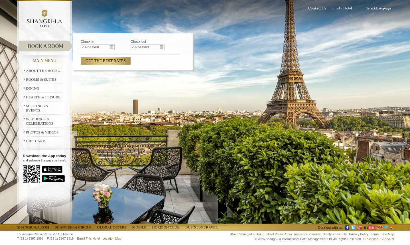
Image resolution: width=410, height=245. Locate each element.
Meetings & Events (37, 108)
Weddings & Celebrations (39, 121)
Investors (300, 234)
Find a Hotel (342, 8)
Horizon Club (166, 227)
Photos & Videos (42, 132)
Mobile (139, 227)
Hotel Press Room (279, 234)
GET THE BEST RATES (106, 61)
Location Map (111, 238)
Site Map (388, 234)
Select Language (378, 8)
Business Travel (201, 227)
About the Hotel (43, 70)
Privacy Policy (358, 234)
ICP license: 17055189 (378, 239)
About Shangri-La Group (247, 234)
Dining (32, 88)
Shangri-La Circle (73, 227)
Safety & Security (335, 234)
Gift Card (35, 141)
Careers (314, 234)
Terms (375, 234)
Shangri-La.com (33, 227)
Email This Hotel (88, 238)
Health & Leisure (43, 97)
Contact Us (317, 8)
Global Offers (112, 227)
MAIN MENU (44, 60)
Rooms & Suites (41, 79)
